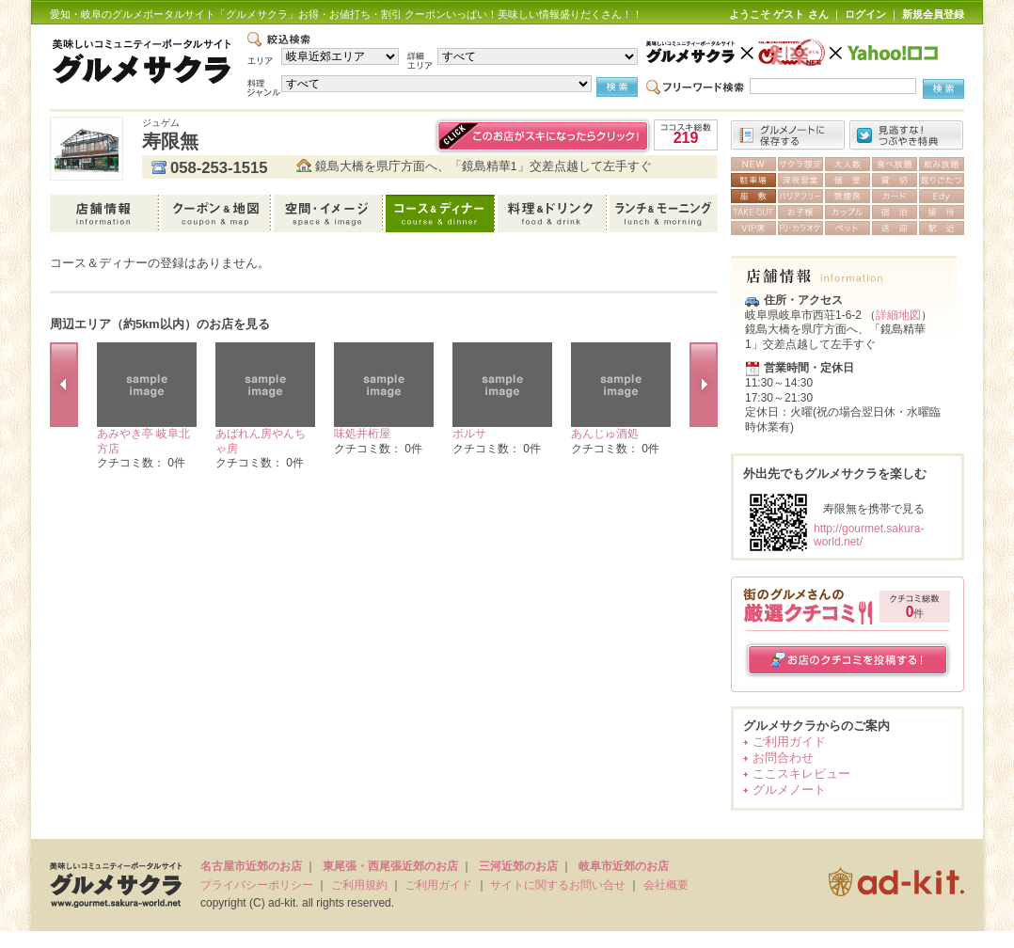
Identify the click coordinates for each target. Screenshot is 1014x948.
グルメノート (789, 789)
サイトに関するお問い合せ (558, 885)
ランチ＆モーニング (664, 213)
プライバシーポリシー (256, 885)
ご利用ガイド (789, 742)
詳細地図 (898, 315)
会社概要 (666, 885)
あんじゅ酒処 (605, 433)
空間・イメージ (330, 213)
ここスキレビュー (801, 773)
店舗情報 (106, 213)
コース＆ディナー (442, 213)
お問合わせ (783, 757)
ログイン (865, 14)
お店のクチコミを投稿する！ (848, 660)
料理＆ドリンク (554, 213)
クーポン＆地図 (218, 213)
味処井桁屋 (362, 433)
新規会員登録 (933, 14)
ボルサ (469, 433)
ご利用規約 (359, 885)
